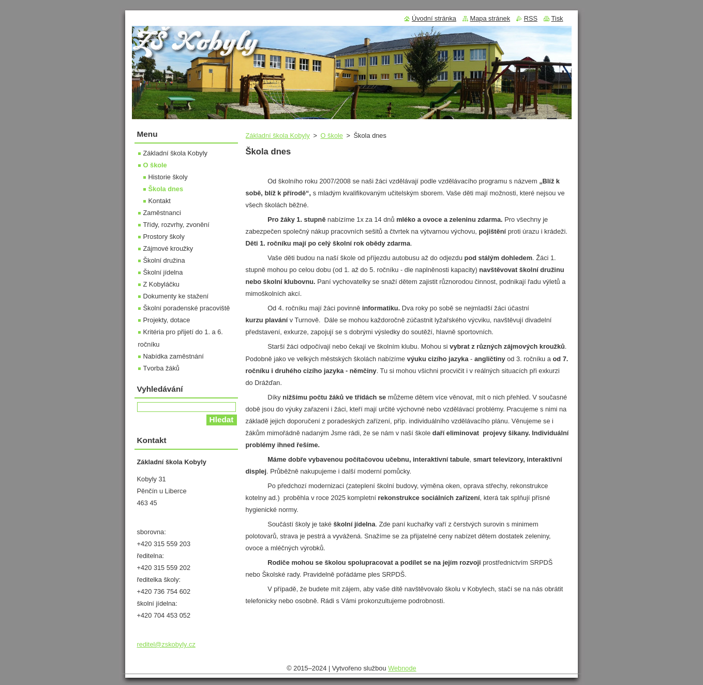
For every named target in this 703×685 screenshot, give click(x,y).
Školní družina (164, 260)
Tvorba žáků (161, 368)
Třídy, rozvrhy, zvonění (176, 225)
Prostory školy (164, 236)
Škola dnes (166, 189)
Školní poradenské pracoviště (186, 308)
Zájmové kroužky (168, 248)
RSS (530, 18)
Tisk (557, 18)
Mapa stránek (490, 18)
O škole (332, 135)
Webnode (402, 668)
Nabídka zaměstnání (173, 356)
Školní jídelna (163, 272)
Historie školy (168, 177)
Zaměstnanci (162, 213)
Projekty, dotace (166, 320)
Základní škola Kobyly (278, 135)
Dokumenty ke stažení (176, 296)
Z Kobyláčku (161, 284)
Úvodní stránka (434, 18)
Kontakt (159, 201)
